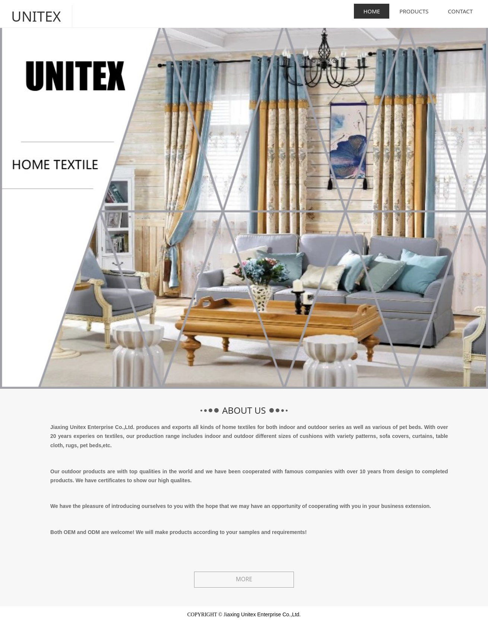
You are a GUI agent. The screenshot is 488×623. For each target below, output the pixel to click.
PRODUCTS (413, 11)
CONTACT (460, 11)
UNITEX (32, 11)
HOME (371, 11)
